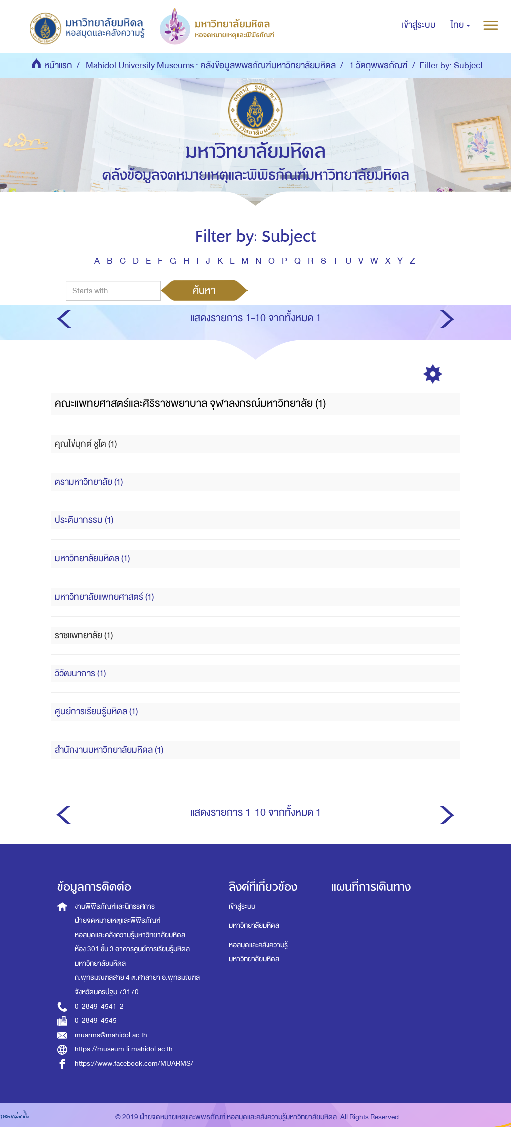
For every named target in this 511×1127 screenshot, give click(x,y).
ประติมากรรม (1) (84, 520)
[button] (460, 25)
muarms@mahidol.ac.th (111, 1035)
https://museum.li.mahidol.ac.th (124, 1049)
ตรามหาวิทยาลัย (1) (89, 482)
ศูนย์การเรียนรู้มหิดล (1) (96, 711)
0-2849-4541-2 (99, 1006)
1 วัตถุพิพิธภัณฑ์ (378, 65)
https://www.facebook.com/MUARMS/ (134, 1063)
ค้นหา (204, 290)
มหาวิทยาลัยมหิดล (254, 925)
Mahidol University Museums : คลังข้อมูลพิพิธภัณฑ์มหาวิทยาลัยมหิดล (211, 65)
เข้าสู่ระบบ (242, 907)
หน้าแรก (58, 65)
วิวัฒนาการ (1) (80, 673)
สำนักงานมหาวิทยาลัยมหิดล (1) (109, 750)
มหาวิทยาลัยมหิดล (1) (92, 558)
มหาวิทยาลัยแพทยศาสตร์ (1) (104, 597)
